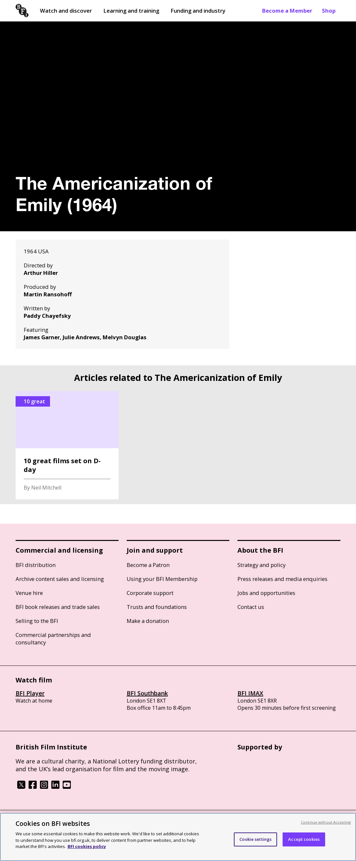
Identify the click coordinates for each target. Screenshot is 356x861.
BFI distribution (36, 565)
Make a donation (148, 621)
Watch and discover (66, 10)
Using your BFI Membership (162, 579)
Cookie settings (255, 839)
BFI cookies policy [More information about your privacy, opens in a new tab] (87, 846)
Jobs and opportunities (266, 593)
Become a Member (287, 10)
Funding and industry (198, 10)
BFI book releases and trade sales (58, 607)
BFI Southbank (147, 693)
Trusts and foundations (157, 607)
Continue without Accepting (326, 822)
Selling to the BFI (37, 621)
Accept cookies (304, 839)
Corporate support (150, 593)
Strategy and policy (261, 565)
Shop (329, 10)
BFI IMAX (250, 693)
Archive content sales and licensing (60, 579)
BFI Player (30, 693)
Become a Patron (148, 565)
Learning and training (131, 10)
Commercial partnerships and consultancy (53, 638)
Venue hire (29, 593)
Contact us (250, 607)
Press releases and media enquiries (282, 579)
